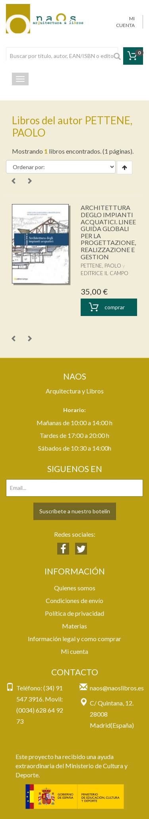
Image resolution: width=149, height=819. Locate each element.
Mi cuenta (74, 651)
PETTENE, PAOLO (101, 265)
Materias (74, 626)
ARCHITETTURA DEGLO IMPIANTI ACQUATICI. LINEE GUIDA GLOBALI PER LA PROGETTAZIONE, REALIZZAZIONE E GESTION (108, 232)
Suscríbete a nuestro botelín (74, 511)
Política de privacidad (74, 613)
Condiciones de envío (74, 600)
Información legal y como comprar (74, 638)
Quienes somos (74, 588)
